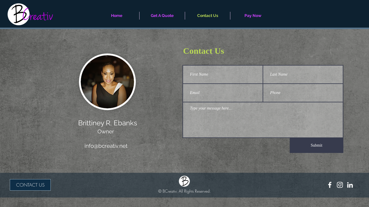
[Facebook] (330, 185)
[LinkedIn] (350, 185)
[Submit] (316, 145)
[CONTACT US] (30, 185)
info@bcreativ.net (105, 146)
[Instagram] (340, 185)
